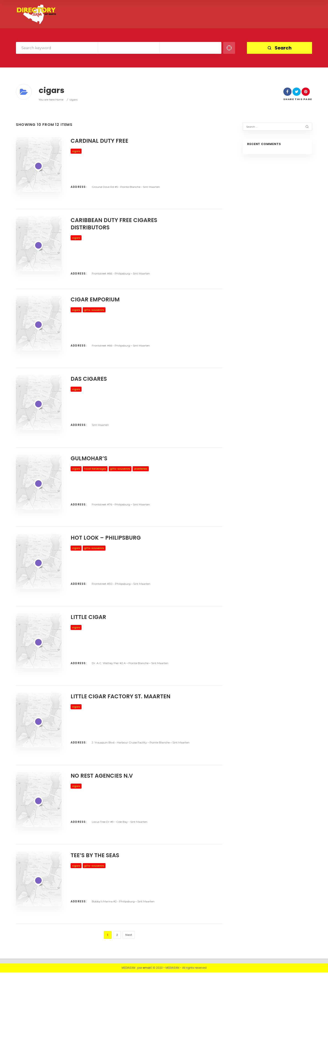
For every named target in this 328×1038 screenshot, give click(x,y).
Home (59, 99)
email (147, 1033)
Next (128, 1000)
